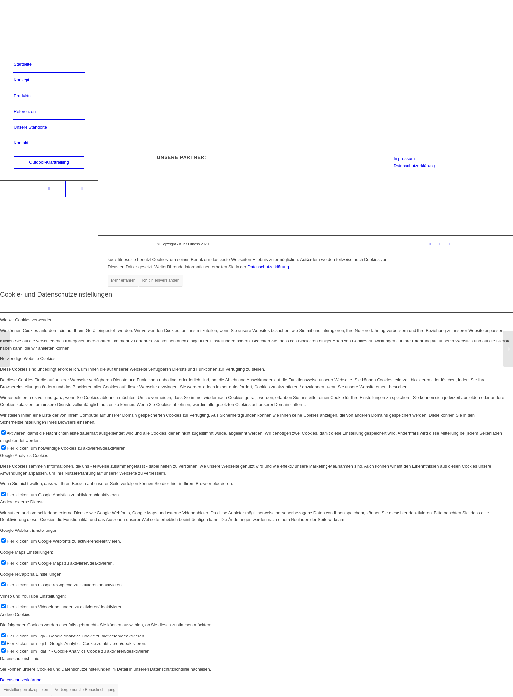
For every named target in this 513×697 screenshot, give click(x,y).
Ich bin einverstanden (160, 280)
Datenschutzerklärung (414, 165)
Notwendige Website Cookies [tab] (28, 358)
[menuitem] (49, 65)
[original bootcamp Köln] (5, 349)
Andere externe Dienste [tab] (22, 501)
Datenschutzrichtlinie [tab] (19, 658)
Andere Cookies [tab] (15, 614)
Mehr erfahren (123, 280)
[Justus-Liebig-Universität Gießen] (508, 349)
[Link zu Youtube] (81, 189)
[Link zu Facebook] (49, 189)
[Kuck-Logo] (49, 25)
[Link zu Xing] (16, 189)
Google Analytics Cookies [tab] (24, 455)
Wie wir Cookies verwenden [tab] (26, 319)
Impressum (404, 158)
